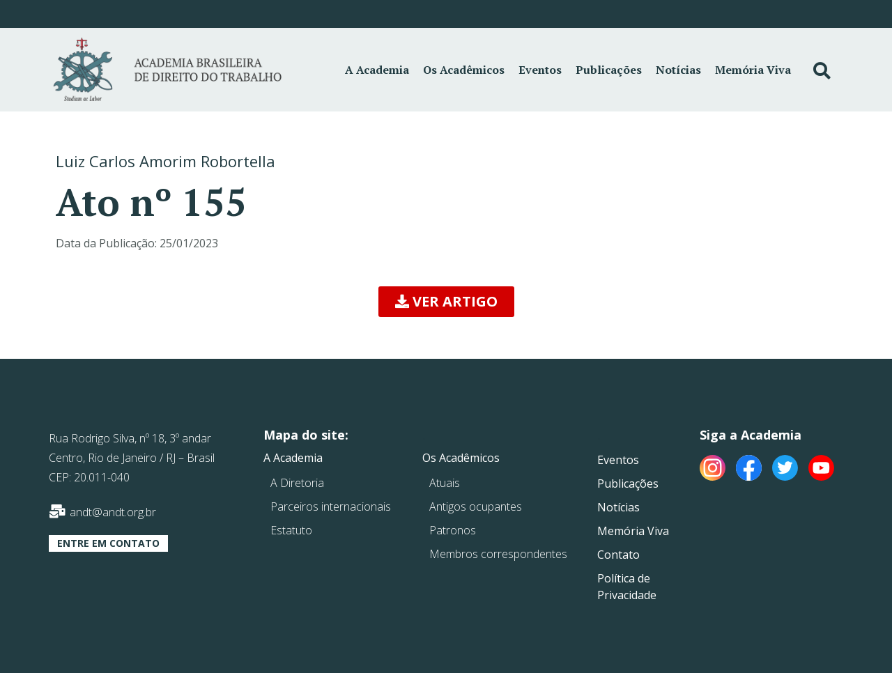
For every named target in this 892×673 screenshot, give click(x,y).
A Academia (377, 69)
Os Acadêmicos (464, 69)
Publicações (609, 69)
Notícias (678, 69)
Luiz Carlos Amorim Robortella (165, 160)
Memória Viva (753, 69)
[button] (446, 301)
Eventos (540, 69)
